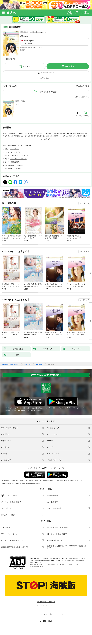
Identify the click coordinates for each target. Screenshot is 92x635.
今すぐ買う (69, 66)
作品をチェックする (48, 73)
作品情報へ (44, 78)
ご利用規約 (5, 528)
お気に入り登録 (83, 86)
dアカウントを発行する (46, 602)
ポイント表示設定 (54, 508)
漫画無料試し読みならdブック (10, 364)
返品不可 (22, 50)
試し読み (13, 59)
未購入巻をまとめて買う (48, 92)
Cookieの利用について (56, 540)
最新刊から (85, 97)
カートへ (26, 66)
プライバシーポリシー (10, 534)
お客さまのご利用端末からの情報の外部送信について (66, 547)
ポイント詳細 (26, 43)
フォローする (45, 32)
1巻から (77, 97)
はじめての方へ (9, 495)
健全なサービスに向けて (57, 534)
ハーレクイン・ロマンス (19, 155)
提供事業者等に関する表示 (58, 528)
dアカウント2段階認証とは (12, 540)
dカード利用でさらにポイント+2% (30, 47)
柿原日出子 (24, 32)
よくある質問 (52, 502)
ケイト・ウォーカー (36, 32)
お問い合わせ (6, 508)
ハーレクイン (14, 149)
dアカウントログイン (9, 515)
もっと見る (83, 203)
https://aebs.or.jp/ (37, 566)
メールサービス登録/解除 (11, 502)
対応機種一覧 (52, 495)
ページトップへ (46, 614)
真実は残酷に (20, 101)
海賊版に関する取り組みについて (14, 547)
